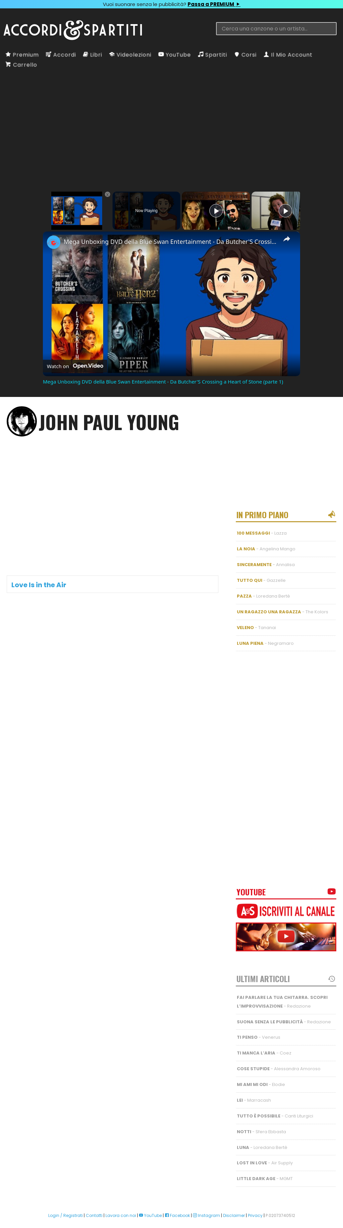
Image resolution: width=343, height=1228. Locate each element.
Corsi (245, 55)
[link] (53, 242)
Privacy (255, 1195)
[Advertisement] (171, 123)
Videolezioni (130, 55)
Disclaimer (234, 1195)
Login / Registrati (65, 1195)
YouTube (174, 55)
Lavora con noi (121, 1195)
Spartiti (212, 55)
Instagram (206, 1195)
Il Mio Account (288, 55)
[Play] (216, 210)
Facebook (177, 1195)
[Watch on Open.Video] (75, 366)
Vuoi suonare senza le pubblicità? (171, 4)
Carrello (21, 65)
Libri (92, 55)
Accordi (61, 55)
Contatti (94, 1195)
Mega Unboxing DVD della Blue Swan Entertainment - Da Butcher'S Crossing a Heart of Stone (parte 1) (170, 241)
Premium (22, 55)
